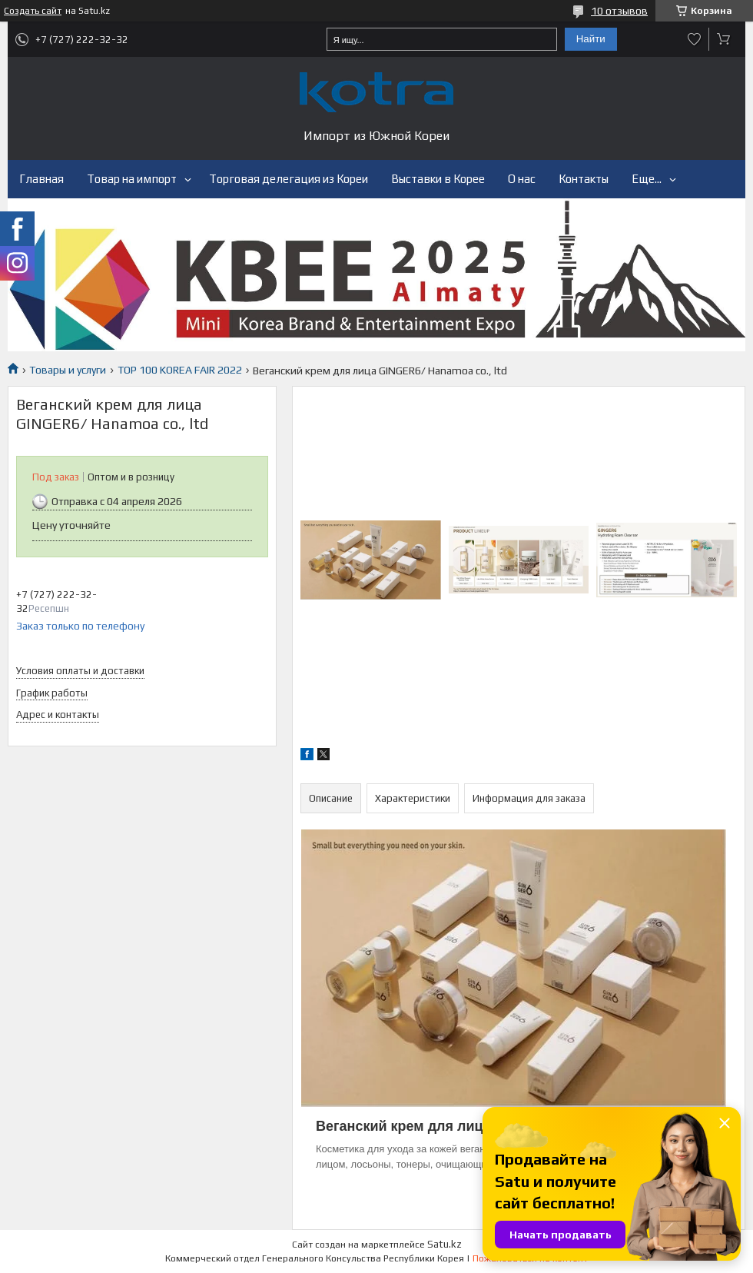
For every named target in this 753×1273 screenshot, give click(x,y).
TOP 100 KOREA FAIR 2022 (180, 370)
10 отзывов (619, 11)
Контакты (584, 178)
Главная (41, 178)
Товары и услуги (67, 370)
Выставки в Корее (438, 178)
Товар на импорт (132, 178)
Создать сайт (32, 10)
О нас (522, 178)
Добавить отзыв (694, 39)
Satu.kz (444, 1244)
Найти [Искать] (590, 39)
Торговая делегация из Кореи (288, 178)
